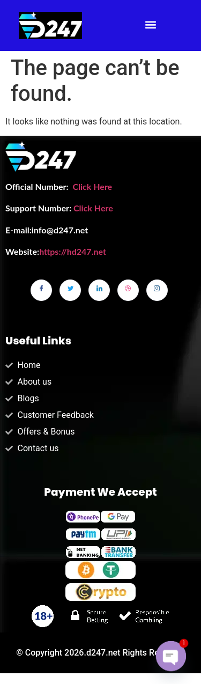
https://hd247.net (72, 251)
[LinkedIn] (99, 290)
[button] (151, 25)
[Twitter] (70, 290)
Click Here (92, 186)
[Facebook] (41, 290)
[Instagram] (157, 290)
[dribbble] (128, 290)
